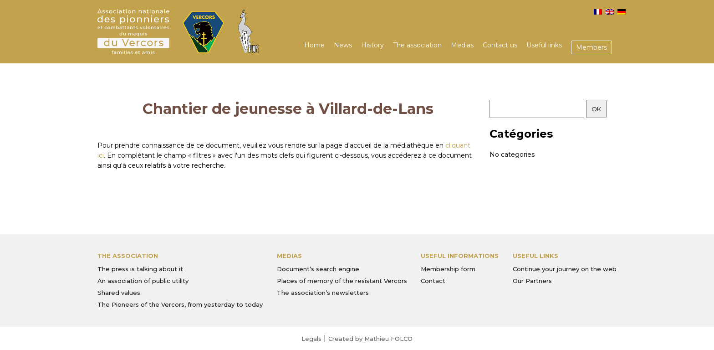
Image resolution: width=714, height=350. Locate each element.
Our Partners (532, 280)
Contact (433, 280)
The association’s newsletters (323, 292)
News (343, 45)
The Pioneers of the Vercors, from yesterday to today (180, 304)
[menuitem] (598, 12)
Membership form (448, 269)
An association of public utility (143, 280)
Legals (311, 338)
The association (417, 45)
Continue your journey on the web (565, 269)
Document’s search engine (318, 269)
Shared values (118, 292)
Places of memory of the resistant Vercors (342, 280)
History (372, 45)
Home (314, 45)
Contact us (500, 45)
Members (591, 47)
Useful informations (460, 255)
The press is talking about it (140, 269)
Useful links (544, 45)
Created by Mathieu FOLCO (370, 338)
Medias (462, 45)
